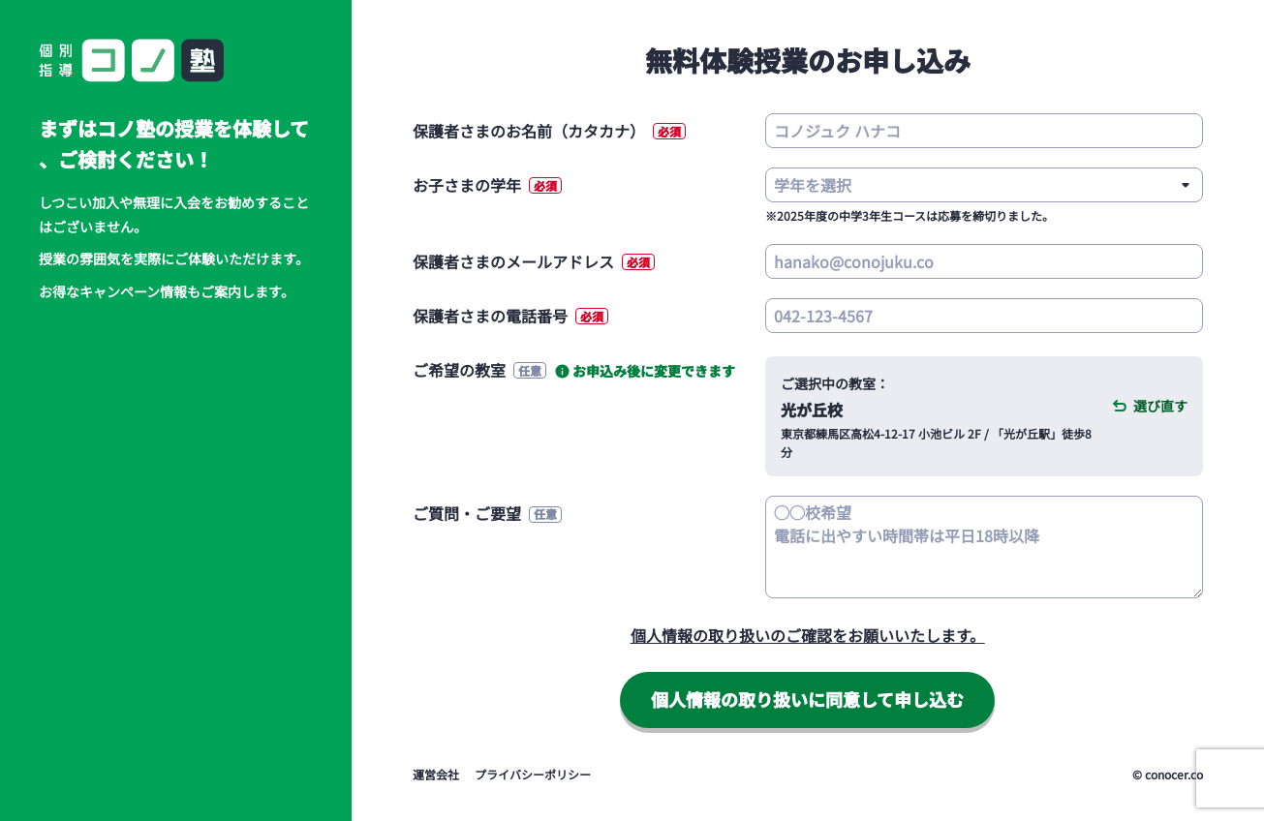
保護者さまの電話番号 (510, 315)
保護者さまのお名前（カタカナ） (549, 130)
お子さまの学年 (487, 185)
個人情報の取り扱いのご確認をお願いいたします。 (808, 635)
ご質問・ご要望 (487, 513)
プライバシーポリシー (533, 774)
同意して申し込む (807, 699)
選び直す (1160, 405)
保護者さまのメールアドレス (534, 261)
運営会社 (436, 774)
